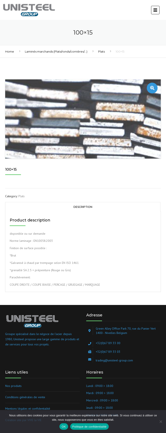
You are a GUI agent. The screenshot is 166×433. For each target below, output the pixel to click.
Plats (101, 51)
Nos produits (13, 386)
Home (9, 51)
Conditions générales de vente (25, 397)
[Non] (160, 421)
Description (82, 206)
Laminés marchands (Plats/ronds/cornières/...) (56, 51)
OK (64, 426)
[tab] (82, 206)
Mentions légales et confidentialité (27, 409)
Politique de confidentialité (89, 426)
